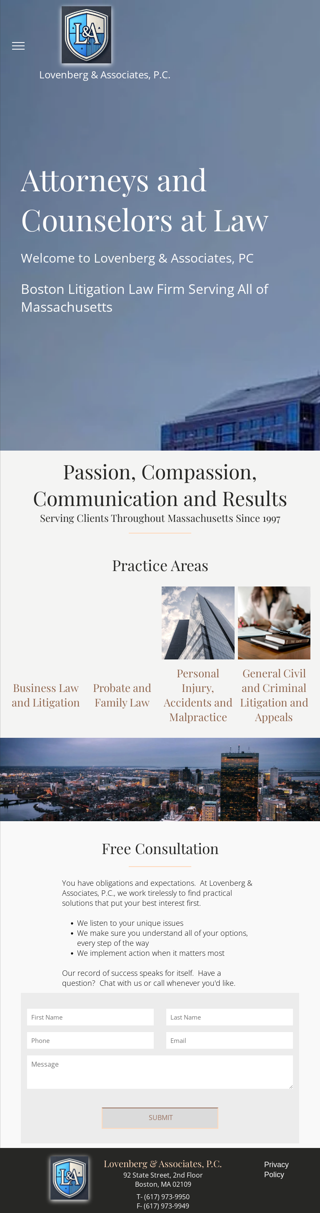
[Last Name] (229, 1017)
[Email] (229, 1040)
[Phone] (90, 1040)
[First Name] (90, 1017)
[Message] (160, 1072)
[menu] (18, 46)
